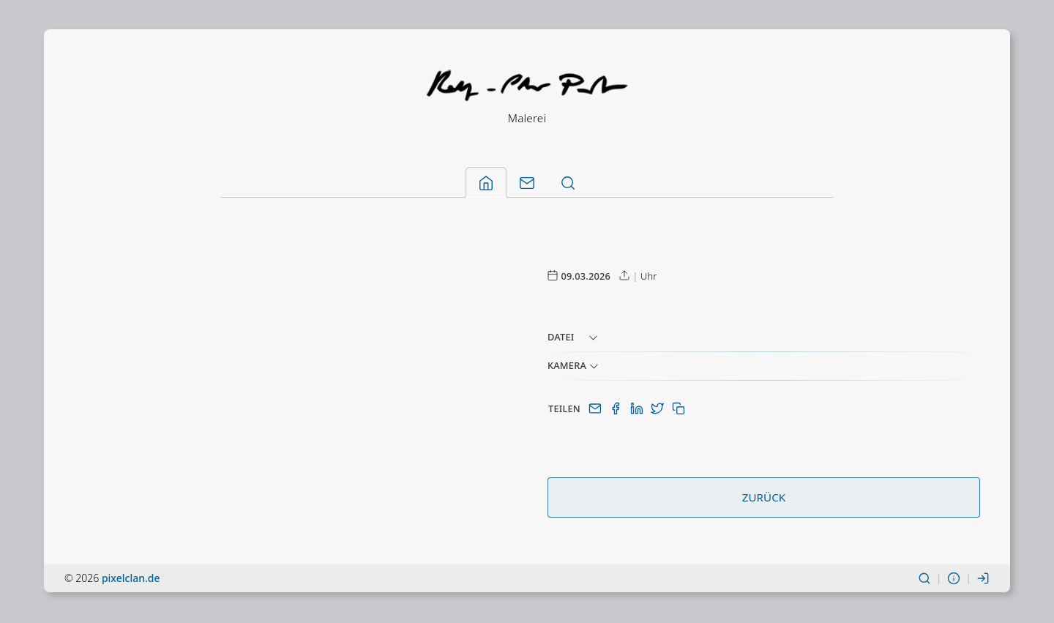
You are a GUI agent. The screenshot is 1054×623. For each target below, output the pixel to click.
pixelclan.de (131, 579)
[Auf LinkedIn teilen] (638, 410)
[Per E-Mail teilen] (596, 410)
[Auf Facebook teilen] (617, 410)
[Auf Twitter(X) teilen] (659, 410)
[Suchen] (924, 579)
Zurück (763, 498)
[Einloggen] (983, 579)
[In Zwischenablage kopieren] (678, 410)
